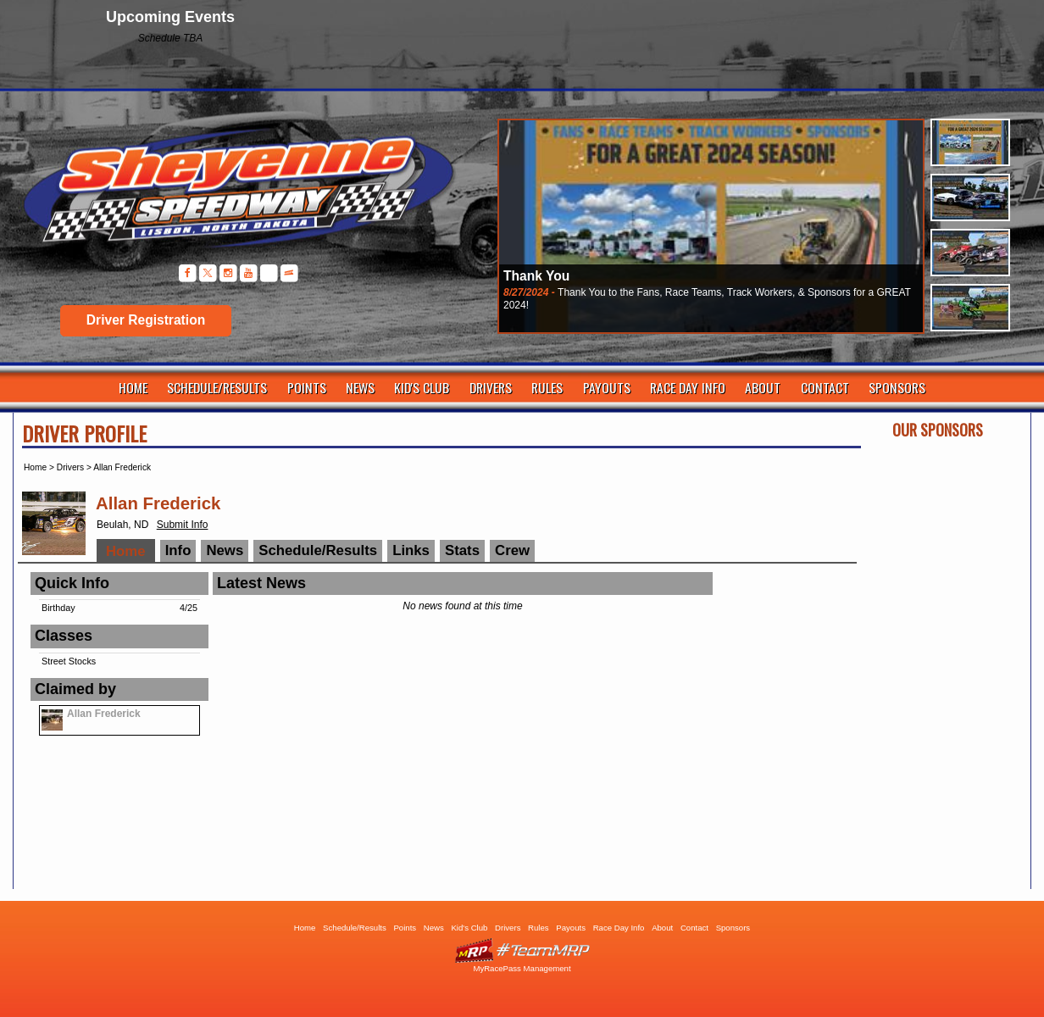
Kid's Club (421, 387)
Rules (547, 387)
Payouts (606, 387)
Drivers (490, 387)
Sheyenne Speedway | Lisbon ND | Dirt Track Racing (229, 194)
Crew (512, 550)
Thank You (536, 276)
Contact (825, 387)
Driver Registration (145, 320)
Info (178, 550)
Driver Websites (522, 950)
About (762, 387)
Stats (462, 550)
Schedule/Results (217, 387)
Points (306, 387)
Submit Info (182, 525)
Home (133, 387)
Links (411, 550)
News (360, 387)
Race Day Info (687, 387)
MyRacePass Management (521, 968)
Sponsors (897, 387)
